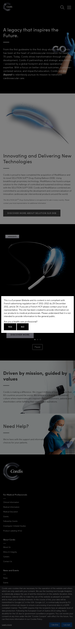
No (22, 326)
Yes (10, 326)
